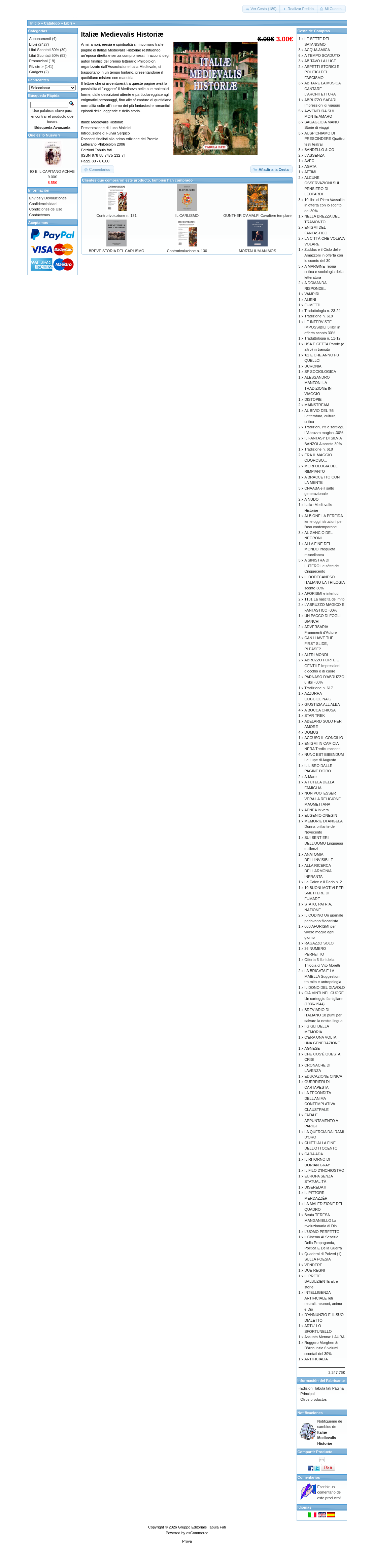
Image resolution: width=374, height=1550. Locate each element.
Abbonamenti (40, 39)
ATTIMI (310, 172)
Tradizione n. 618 (318, 449)
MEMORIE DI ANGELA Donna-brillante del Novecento (323, 826)
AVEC (309, 161)
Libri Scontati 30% (44, 50)
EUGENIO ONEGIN (320, 815)
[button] (261, 9)
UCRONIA (312, 366)
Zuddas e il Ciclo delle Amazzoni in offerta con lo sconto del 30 (323, 255)
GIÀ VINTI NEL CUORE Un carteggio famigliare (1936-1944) (324, 998)
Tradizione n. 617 (318, 688)
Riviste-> (36, 67)
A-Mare (310, 777)
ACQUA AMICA (317, 50)
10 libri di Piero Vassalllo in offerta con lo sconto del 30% (324, 205)
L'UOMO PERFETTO (321, 1232)
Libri (68, 23)
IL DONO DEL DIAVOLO (324, 987)
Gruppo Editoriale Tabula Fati (202, 1527)
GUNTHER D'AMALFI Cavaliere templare (258, 216)
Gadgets (36, 72)
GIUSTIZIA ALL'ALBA (322, 704)
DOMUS (311, 732)
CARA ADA (313, 1154)
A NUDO (311, 499)
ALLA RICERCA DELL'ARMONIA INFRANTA (317, 871)
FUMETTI (312, 305)
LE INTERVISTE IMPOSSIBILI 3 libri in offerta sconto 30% (322, 327)
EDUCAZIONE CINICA (323, 1076)
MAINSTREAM (316, 405)
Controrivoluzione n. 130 (187, 251)
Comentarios (309, 1477)
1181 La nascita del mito (324, 599)
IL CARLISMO (187, 216)
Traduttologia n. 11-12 (322, 338)
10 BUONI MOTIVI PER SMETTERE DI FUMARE (324, 893)
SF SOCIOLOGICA (320, 372)
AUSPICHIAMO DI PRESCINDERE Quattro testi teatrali (324, 138)
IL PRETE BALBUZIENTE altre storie (321, 1281)
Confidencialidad (43, 204)
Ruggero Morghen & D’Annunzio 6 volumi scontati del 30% (321, 1348)
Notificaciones (310, 1413)
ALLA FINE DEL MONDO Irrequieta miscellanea (319, 549)
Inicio (35, 23)
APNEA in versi (317, 810)
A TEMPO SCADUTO (322, 55)
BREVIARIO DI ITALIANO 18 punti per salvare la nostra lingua (323, 1015)
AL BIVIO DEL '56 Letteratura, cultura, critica (320, 416)
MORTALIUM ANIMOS (257, 251)
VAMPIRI (311, 294)
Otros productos (313, 1399)
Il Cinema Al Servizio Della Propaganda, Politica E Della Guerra (323, 1242)
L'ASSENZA (314, 155)
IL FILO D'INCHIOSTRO (324, 1170)
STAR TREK (314, 715)
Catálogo (52, 23)
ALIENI (310, 300)
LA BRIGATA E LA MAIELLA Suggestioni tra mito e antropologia (322, 976)
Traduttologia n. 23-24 (322, 311)
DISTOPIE (312, 399)
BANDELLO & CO (319, 150)
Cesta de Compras (314, 31)
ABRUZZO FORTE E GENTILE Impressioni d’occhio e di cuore (322, 665)
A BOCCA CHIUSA (320, 710)
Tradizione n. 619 (318, 316)
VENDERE (313, 1265)
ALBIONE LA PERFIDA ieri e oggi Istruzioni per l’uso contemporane (323, 521)
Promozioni (38, 61)
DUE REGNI (314, 1270)
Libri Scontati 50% (44, 55)
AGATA (310, 166)
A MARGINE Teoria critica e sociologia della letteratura (323, 271)
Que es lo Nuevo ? (44, 135)
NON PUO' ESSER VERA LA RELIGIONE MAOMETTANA (322, 798)
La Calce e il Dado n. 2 (323, 882)
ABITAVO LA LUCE (320, 61)
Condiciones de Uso (45, 209)
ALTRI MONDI (316, 655)
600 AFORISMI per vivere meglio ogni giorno (320, 931)
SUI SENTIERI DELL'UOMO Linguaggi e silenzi (323, 843)
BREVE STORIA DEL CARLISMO (116, 251)
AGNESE (312, 1048)
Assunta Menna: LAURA (324, 1337)
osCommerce (197, 1533)
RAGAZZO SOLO (319, 943)
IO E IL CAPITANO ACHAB (52, 171)
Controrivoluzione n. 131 (117, 216)
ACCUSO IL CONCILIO (323, 738)
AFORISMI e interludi (321, 593)
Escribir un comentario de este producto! (329, 1492)
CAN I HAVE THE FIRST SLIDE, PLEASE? (318, 643)
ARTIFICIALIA (316, 1359)
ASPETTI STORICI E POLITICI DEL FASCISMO (321, 72)
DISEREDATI (315, 1187)
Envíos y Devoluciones (48, 198)
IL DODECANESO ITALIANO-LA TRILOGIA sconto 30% (324, 582)
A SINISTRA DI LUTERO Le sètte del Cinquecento (322, 565)
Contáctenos (39, 215)
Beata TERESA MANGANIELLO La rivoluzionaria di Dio (320, 1220)
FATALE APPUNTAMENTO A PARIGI (321, 1120)
